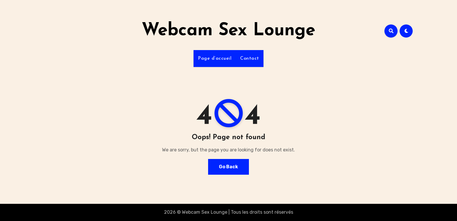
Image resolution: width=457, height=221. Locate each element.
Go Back (228, 166)
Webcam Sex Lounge (228, 31)
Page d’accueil (214, 58)
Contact (249, 58)
